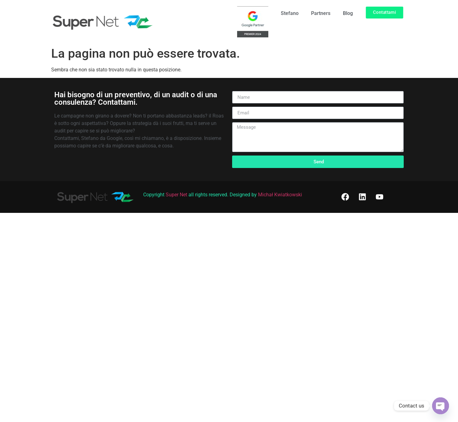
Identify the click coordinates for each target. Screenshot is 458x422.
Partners (320, 13)
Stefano (290, 13)
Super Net (176, 195)
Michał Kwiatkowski (280, 195)
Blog (348, 13)
